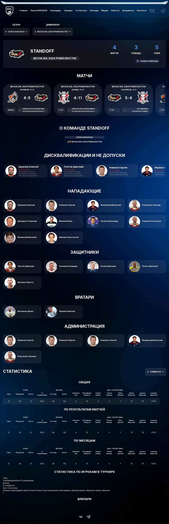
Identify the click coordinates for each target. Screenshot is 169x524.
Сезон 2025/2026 (38, 10)
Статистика (81, 10)
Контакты (141, 10)
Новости (115, 10)
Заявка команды (147, 61)
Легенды (94, 10)
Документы (128, 10)
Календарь (55, 10)
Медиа (104, 10)
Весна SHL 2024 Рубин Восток (52, 32)
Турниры (68, 10)
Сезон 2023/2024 (16, 32)
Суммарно (155, 372)
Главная (23, 10)
